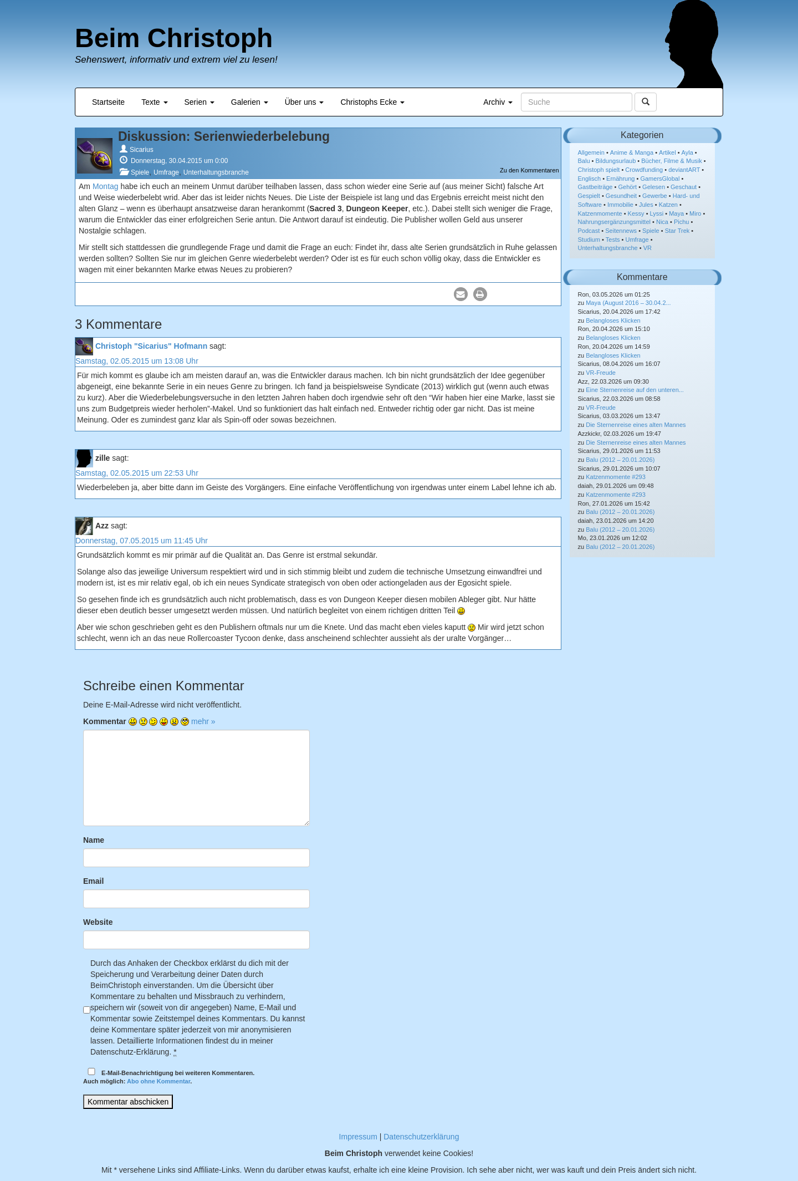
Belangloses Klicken (613, 320)
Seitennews (621, 230)
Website (97, 922)
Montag (106, 186)
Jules (646, 204)
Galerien (249, 102)
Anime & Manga (631, 152)
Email (93, 881)
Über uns (304, 102)
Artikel (667, 152)
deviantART (684, 169)
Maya (676, 213)
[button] (461, 294)
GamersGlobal (659, 178)
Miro (695, 213)
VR (647, 248)
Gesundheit (621, 195)
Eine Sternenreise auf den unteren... (635, 389)
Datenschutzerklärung (421, 1136)
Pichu (681, 221)
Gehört (627, 187)
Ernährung (620, 178)
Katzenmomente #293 (616, 477)
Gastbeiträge (595, 187)
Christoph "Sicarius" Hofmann (151, 346)
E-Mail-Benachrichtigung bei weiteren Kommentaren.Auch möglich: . (168, 1076)
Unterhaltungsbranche (216, 172)
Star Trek (677, 230)
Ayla (687, 152)
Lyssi (657, 213)
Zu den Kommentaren (529, 170)
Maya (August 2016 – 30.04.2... (628, 302)
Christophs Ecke (372, 102)
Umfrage (166, 172)
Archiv (498, 102)
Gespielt (589, 195)
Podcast (589, 230)
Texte (154, 102)
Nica (662, 221)
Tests (613, 239)
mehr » (203, 721)
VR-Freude (601, 372)
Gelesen (653, 187)
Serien (199, 102)
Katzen (668, 204)
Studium (589, 239)
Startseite (108, 102)
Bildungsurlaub (616, 160)
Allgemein (591, 152)
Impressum (358, 1136)
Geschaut (684, 187)
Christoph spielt (599, 169)
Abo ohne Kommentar (158, 1081)
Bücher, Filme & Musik (671, 160)
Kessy (636, 213)
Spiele (140, 172)
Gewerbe (654, 195)
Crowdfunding (644, 169)
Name (93, 840)
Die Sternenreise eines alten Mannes (636, 424)
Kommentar (104, 721)
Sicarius (142, 150)
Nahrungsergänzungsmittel (614, 221)
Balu (584, 160)
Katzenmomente (600, 213)
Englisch (589, 178)
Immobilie (620, 204)
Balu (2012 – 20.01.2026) (620, 459)
